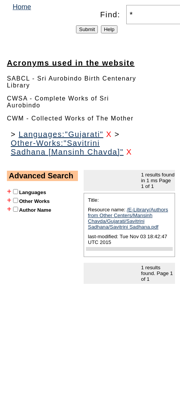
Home (22, 7)
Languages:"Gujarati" (60, 134)
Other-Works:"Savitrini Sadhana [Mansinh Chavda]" (67, 147)
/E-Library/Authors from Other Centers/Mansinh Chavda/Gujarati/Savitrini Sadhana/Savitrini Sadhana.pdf (128, 218)
